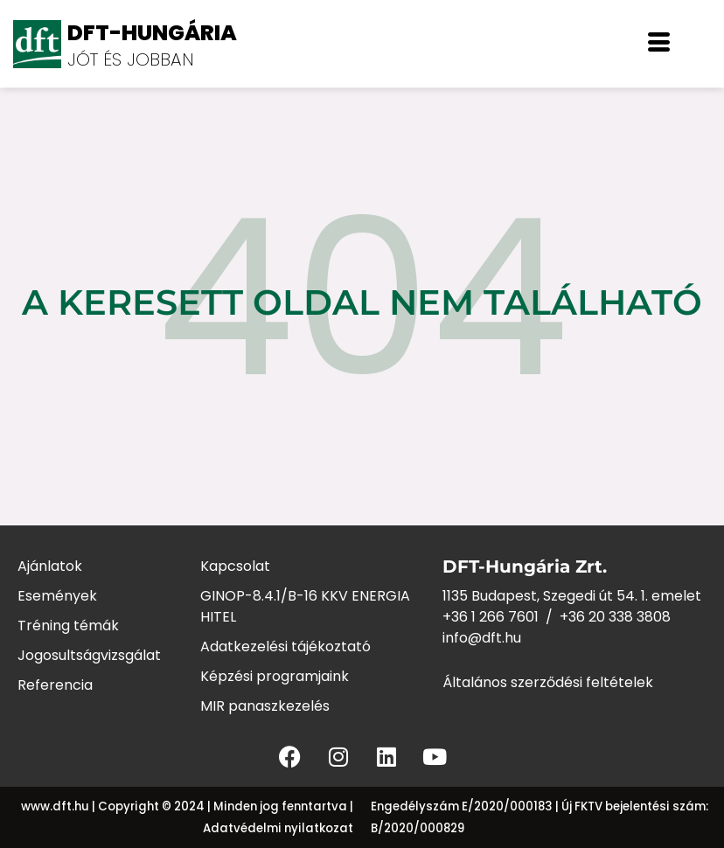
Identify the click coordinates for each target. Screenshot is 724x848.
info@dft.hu (481, 638)
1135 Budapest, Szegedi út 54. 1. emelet (571, 596)
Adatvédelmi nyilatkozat (278, 828)
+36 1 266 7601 (490, 617)
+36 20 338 (598, 617)
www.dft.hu (55, 806)
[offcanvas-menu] (659, 43)
